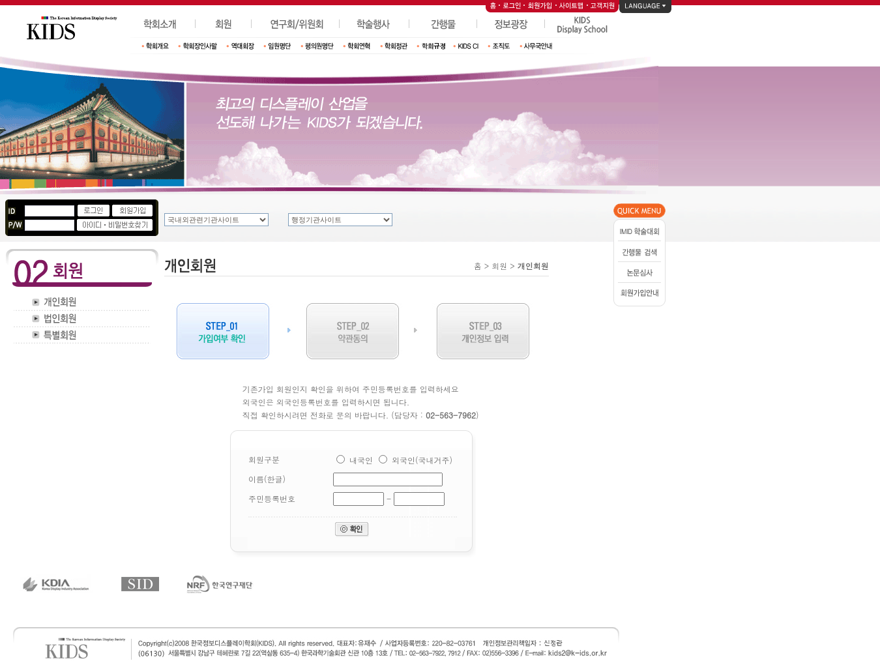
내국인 (361, 459)
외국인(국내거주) (422, 459)
